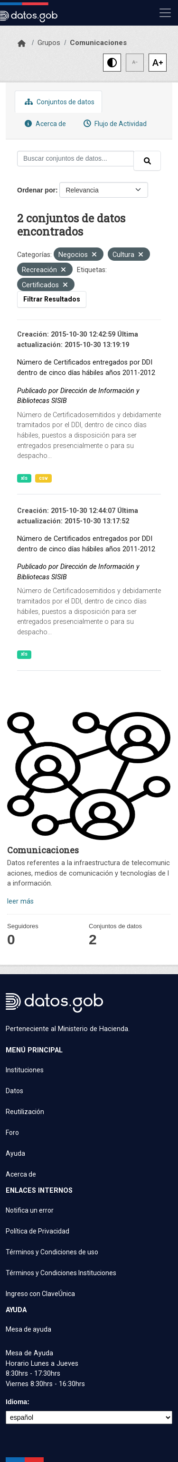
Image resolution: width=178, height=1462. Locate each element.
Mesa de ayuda (28, 1329)
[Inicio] (21, 43)
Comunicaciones (98, 42)
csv (43, 478)
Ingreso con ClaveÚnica (40, 1294)
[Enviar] (147, 161)
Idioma (16, 1402)
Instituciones (25, 1070)
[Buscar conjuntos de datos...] (75, 158)
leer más (20, 901)
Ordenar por (36, 190)
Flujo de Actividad (114, 123)
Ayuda (15, 1153)
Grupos (48, 42)
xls (24, 478)
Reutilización (25, 1111)
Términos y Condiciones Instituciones (61, 1273)
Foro (12, 1132)
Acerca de (44, 123)
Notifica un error (30, 1210)
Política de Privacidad (37, 1231)
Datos (14, 1091)
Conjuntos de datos (58, 102)
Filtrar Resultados (51, 299)
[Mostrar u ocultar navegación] (165, 13)
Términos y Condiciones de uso (52, 1252)
